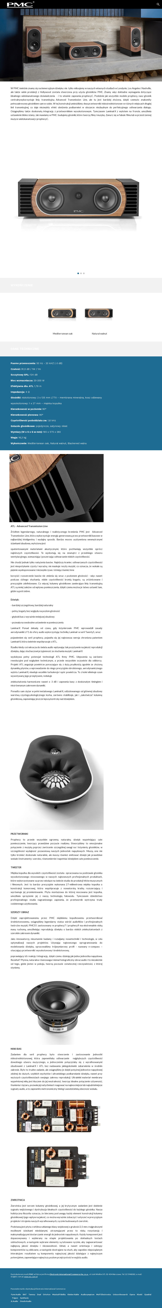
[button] (158, 4)
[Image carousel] (81, 202)
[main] (81, 103)
